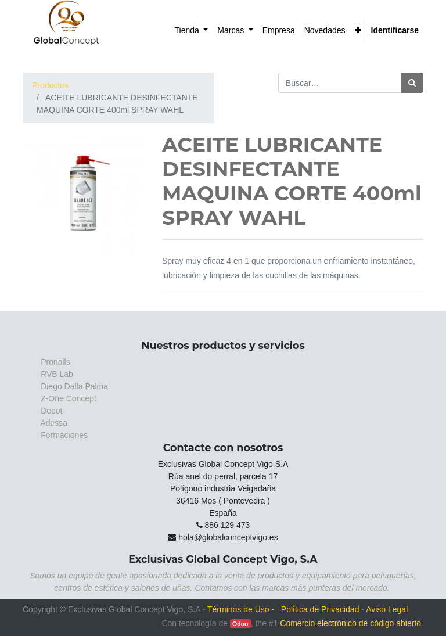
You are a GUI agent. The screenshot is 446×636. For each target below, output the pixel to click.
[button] (358, 30)
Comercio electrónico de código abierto (350, 623)
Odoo (240, 623)
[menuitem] (191, 30)
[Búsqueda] (412, 83)
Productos (50, 85)
